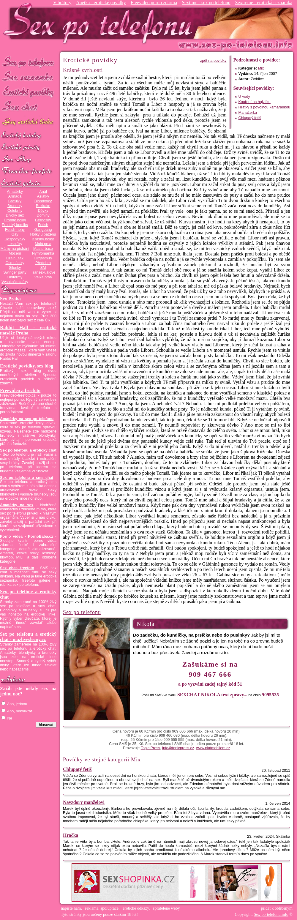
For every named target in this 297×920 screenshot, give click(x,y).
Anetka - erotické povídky (101, 2)
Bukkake (43, 206)
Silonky (15, 268)
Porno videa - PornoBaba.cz (26, 536)
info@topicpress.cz (178, 748)
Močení (15, 253)
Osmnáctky (14, 263)
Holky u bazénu (43, 234)
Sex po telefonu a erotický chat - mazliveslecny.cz (28, 637)
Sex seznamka (28, 76)
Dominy (43, 215)
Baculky (14, 201)
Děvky (43, 211)
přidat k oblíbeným (277, 908)
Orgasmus (43, 258)
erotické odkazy (136, 908)
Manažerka (247, 113)
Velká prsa (43, 277)
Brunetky (14, 206)
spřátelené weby (166, 908)
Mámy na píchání (14, 249)
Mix (261, 68)
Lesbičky (14, 244)
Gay (14, 234)
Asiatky (43, 196)
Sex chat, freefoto (17, 568)
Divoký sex (15, 215)
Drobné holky (15, 220)
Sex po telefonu (28, 61)
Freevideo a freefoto (20, 390)
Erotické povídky (28, 92)
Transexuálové (43, 272)
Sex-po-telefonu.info (271, 914)
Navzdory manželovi (84, 802)
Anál (43, 192)
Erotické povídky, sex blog (26, 365)
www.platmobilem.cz (213, 748)
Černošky (43, 220)
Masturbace (43, 249)
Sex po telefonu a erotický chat (28, 450)
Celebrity (14, 211)
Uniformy (15, 277)
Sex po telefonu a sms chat (26, 478)
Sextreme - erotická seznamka (263, 2)
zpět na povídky (213, 61)
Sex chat (28, 107)
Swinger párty (14, 272)
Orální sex (14, 258)
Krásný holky (43, 239)
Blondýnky (43, 201)
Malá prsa (43, 244)
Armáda (14, 196)
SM (43, 268)
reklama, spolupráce (102, 908)
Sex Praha (10, 298)
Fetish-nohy (15, 230)
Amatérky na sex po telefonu (26, 419)
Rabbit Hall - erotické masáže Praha (28, 330)
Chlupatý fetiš (249, 118)
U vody (244, 96)
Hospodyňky (14, 239)
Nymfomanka (43, 253)
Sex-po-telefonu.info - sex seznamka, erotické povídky (100, 23)
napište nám (71, 908)
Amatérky (15, 192)
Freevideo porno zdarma (154, 2)
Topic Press (150, 748)
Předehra (43, 263)
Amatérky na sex (16, 505)
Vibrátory (62, 2)
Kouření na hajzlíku (254, 102)
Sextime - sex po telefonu (206, 2)
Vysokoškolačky (14, 282)
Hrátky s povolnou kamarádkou (264, 107)
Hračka (70, 835)
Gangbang (43, 230)
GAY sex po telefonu (28, 122)
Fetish (43, 225)
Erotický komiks (15, 225)
